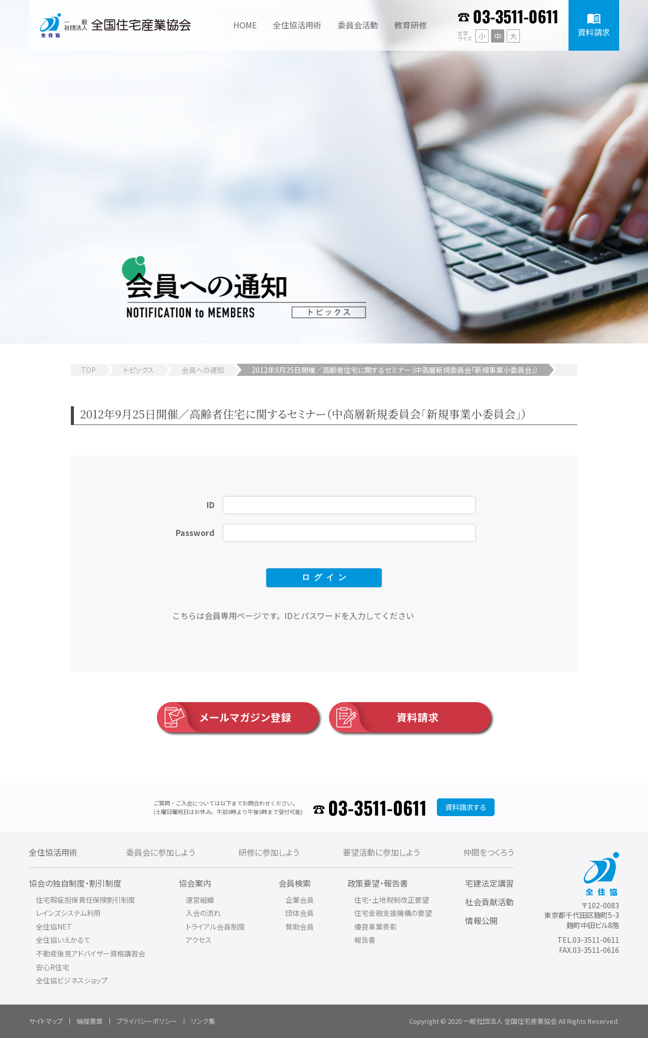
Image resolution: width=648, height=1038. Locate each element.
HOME (245, 25)
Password (195, 532)
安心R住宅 (52, 967)
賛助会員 (300, 926)
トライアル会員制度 (215, 926)
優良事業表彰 (375, 926)
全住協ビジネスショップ (72, 980)
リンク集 (203, 1021)
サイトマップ (46, 1021)
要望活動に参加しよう (381, 852)
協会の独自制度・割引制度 (75, 883)
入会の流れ (203, 913)
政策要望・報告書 (377, 883)
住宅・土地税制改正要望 (391, 900)
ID (211, 504)
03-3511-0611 (515, 16)
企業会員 (300, 900)
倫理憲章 (89, 1021)
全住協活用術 (53, 852)
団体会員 (300, 913)
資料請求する (466, 807)
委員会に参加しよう (160, 852)
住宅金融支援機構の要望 (393, 913)
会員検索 (294, 883)
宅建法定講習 (489, 883)
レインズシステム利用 (68, 913)
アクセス (199, 940)
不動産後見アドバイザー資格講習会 (90, 953)
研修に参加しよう (268, 852)
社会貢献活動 (489, 902)
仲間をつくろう (488, 852)
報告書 (365, 940)
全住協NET (54, 926)
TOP (88, 370)
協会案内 (195, 883)
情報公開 (481, 920)
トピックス (139, 370)
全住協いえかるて (63, 940)
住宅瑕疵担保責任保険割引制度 (85, 900)
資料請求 (384, 717)
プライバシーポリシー (146, 1021)
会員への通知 (203, 370)
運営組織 (200, 900)
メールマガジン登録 (224, 717)
